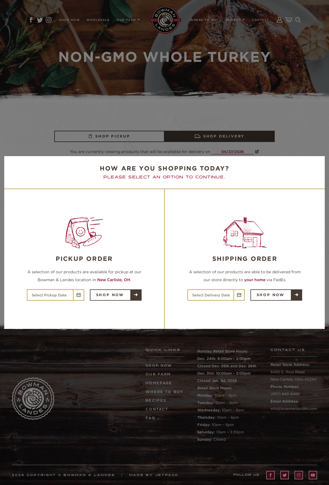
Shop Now (110, 295)
